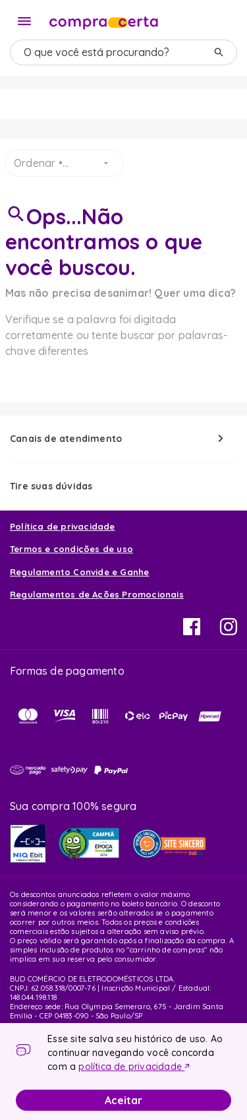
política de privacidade (131, 1067)
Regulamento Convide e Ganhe (79, 572)
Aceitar (123, 1100)
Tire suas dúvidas (51, 486)
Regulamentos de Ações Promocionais (97, 594)
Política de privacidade (62, 526)
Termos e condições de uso (71, 549)
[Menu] (24, 21)
